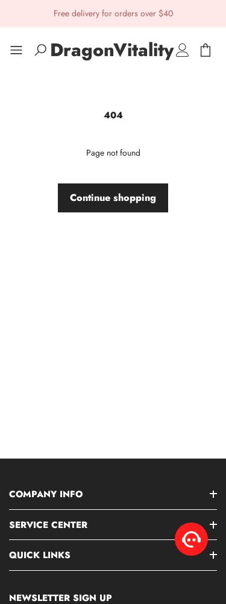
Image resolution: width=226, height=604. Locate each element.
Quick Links (40, 555)
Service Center (48, 525)
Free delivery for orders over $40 (113, 13)
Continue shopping (113, 198)
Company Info (46, 494)
